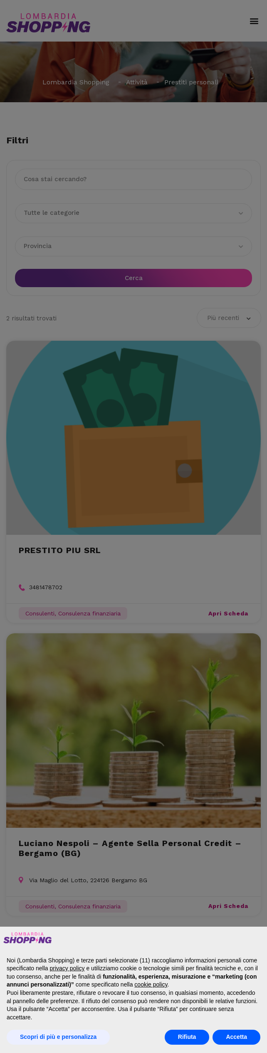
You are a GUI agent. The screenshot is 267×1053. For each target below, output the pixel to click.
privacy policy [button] (67, 968)
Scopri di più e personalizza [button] (58, 1036)
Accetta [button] (236, 1036)
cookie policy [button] (150, 984)
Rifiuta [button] (187, 1036)
